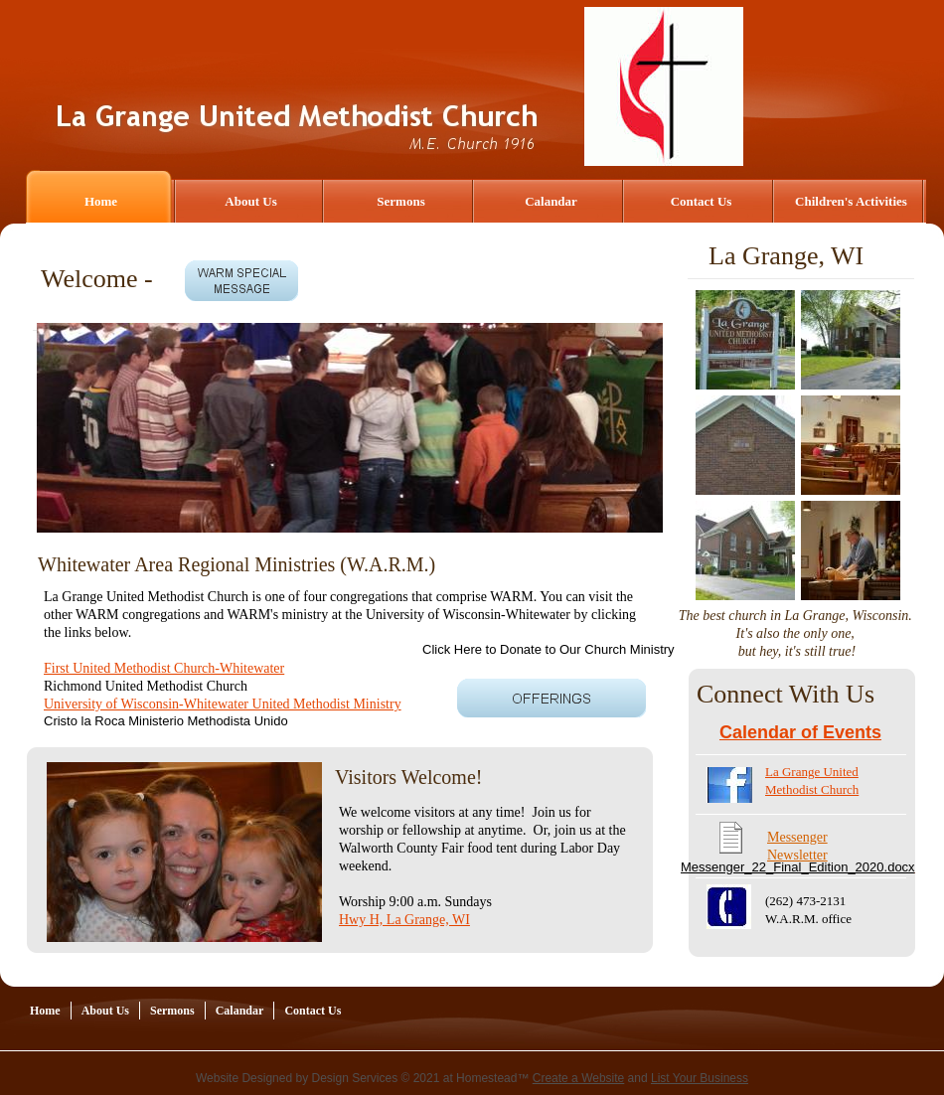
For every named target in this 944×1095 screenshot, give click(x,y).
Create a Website (579, 1078)
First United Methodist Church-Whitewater (164, 668)
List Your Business (699, 1078)
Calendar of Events (800, 732)
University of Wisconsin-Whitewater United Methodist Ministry (222, 704)
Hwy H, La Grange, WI (404, 919)
